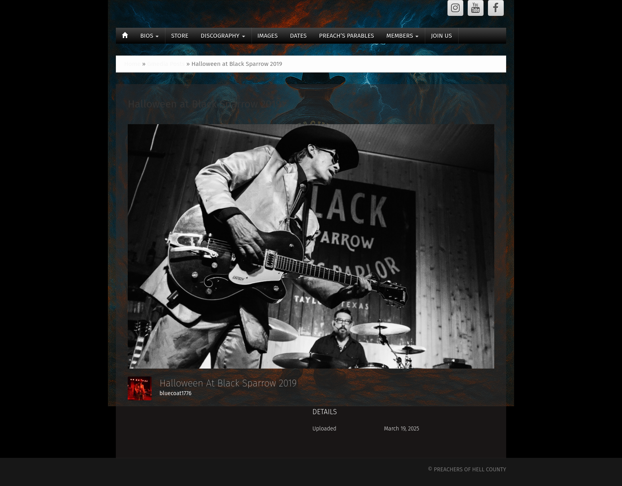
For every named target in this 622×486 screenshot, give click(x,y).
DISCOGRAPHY (223, 35)
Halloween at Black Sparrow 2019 (204, 104)
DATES (298, 35)
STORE (179, 35)
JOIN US (441, 35)
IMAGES (267, 35)
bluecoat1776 (175, 393)
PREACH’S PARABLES (346, 35)
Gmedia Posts (166, 63)
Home (132, 63)
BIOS (149, 35)
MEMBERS (402, 35)
